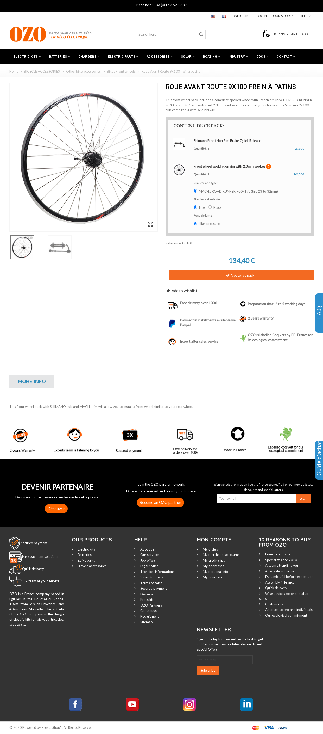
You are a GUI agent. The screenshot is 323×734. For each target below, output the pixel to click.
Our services (149, 555)
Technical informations (157, 572)
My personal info (215, 572)
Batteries (58, 56)
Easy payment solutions (40, 557)
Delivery (146, 594)
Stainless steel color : (208, 199)
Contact (284, 56)
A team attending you (281, 565)
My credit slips (213, 560)
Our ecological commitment (285, 615)
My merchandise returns (220, 555)
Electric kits (26, 56)
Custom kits (273, 604)
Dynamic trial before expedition (288, 576)
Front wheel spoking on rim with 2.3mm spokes (230, 166)
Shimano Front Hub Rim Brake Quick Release (227, 141)
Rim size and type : (206, 183)
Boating (210, 56)
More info (32, 381)
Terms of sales (151, 583)
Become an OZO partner (160, 502)
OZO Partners (151, 605)
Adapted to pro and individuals (288, 610)
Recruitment (149, 616)
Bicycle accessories (91, 566)
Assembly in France (279, 582)
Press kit (146, 599)
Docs (260, 56)
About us (147, 549)
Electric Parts (121, 56)
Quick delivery (275, 588)
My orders (210, 549)
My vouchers (212, 577)
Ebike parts (86, 560)
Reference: (173, 243)
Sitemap (146, 622)
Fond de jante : (204, 215)
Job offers (148, 560)
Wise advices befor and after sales (284, 596)
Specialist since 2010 (280, 560)
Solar (186, 56)
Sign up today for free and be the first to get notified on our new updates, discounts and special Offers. (230, 644)
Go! (303, 498)
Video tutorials (151, 577)
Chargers (87, 56)
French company (277, 554)
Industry (237, 56)
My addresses (213, 566)
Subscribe (207, 670)
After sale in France (279, 571)
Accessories (158, 56)
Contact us (148, 611)
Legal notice (149, 566)
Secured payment (34, 543)
